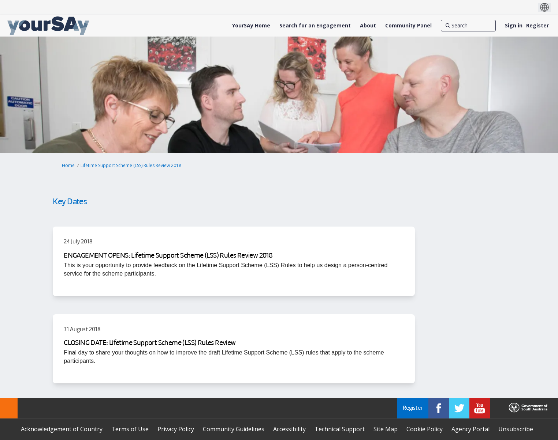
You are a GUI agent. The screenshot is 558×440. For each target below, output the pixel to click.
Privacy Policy (175, 429)
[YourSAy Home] (251, 25)
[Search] (468, 25)
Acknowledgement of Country (62, 429)
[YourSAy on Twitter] (459, 408)
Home (68, 165)
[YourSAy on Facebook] (438, 408)
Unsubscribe (515, 429)
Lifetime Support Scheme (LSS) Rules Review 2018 (131, 165)
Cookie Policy (424, 429)
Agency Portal (470, 429)
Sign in (513, 25)
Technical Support (340, 429)
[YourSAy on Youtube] (479, 408)
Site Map (385, 429)
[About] (368, 25)
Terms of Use (130, 429)
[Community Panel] (408, 25)
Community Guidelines (233, 429)
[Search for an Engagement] (315, 25)
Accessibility (289, 429)
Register (537, 25)
